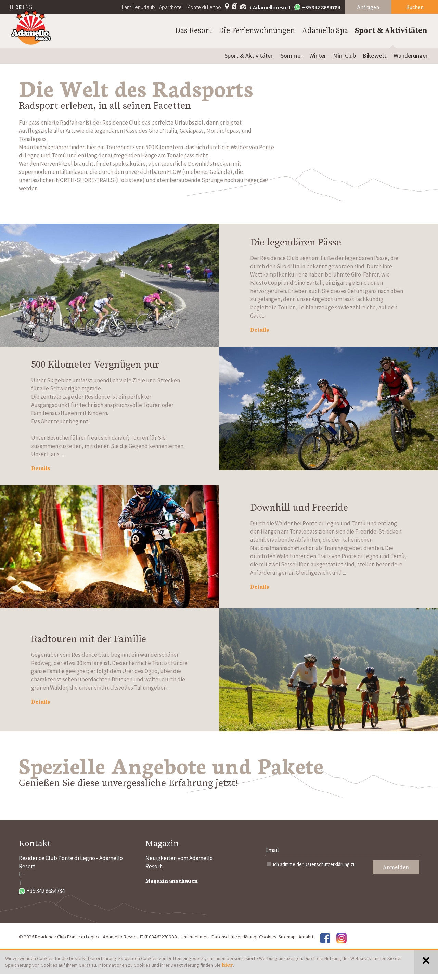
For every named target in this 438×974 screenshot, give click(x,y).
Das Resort (193, 30)
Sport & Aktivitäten (391, 30)
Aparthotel (171, 6)
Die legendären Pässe (295, 242)
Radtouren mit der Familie (88, 639)
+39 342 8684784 (317, 7)
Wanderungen (411, 56)
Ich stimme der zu (314, 864)
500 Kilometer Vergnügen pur (95, 365)
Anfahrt (306, 937)
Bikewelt (375, 56)
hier (227, 965)
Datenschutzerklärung (327, 864)
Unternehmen (195, 937)
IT (12, 6)
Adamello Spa (325, 30)
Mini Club (344, 56)
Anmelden (396, 867)
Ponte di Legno (204, 6)
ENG (27, 6)
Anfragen (368, 6)
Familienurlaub (138, 6)
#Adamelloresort (270, 7)
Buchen (415, 6)
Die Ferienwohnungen (257, 30)
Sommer (291, 56)
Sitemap (287, 937)
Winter (317, 56)
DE (18, 6)
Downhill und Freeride (299, 508)
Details (259, 329)
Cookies (267, 937)
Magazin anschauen (171, 880)
